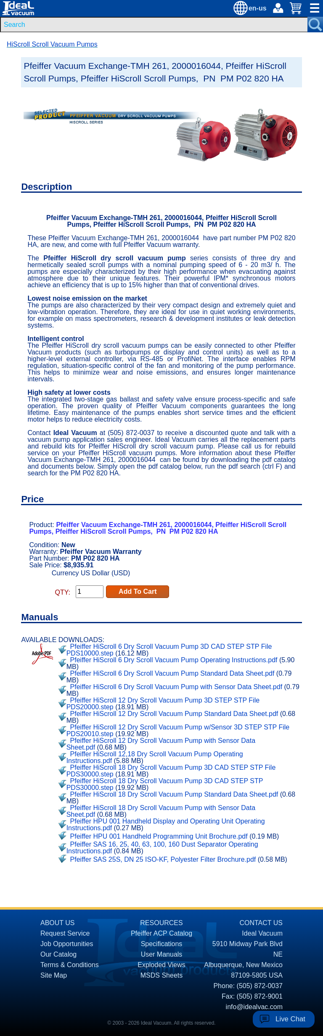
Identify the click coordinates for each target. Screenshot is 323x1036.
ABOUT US (57, 922)
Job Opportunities (66, 943)
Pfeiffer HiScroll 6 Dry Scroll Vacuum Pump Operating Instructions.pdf (174, 660)
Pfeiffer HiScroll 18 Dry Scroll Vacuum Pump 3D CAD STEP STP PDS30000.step (164, 784)
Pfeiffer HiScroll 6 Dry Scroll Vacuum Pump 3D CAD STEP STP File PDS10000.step (169, 650)
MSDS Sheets (161, 975)
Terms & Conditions (69, 964)
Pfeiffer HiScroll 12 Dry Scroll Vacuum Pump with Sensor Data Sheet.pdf (160, 744)
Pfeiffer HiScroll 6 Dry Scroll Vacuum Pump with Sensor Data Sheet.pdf (176, 686)
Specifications (162, 943)
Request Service (65, 933)
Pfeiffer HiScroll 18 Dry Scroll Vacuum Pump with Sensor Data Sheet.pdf (160, 811)
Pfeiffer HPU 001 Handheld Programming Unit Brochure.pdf (159, 836)
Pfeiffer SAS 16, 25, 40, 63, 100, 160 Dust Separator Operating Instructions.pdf (162, 848)
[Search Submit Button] (315, 24)
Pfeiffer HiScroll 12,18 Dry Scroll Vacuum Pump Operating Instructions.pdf (154, 757)
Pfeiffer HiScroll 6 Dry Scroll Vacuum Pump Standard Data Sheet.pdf (172, 673)
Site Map (53, 975)
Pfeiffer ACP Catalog (161, 933)
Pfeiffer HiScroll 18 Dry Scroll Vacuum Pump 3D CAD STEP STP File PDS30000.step (171, 771)
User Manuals (162, 954)
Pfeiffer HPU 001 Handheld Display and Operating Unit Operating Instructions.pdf (165, 824)
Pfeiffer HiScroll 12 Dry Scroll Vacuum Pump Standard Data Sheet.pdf (174, 713)
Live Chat (290, 1019)
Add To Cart (137, 591)
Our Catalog (58, 954)
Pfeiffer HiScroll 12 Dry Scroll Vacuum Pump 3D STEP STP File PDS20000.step (162, 704)
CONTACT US (261, 922)
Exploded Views (161, 964)
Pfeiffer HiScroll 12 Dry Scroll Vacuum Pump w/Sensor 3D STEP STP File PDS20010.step (178, 730)
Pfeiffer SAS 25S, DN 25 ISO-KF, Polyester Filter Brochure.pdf (163, 859)
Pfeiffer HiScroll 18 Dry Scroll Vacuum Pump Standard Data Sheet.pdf (174, 794)
